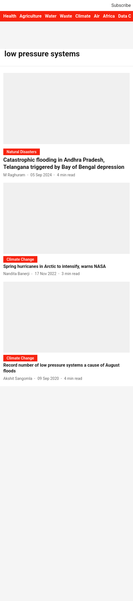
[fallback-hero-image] (66, 108)
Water (50, 16)
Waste (66, 16)
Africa (109, 16)
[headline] (66, 163)
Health (9, 16)
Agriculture (30, 16)
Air (97, 16)
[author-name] (15, 175)
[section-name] (21, 151)
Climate (82, 16)
